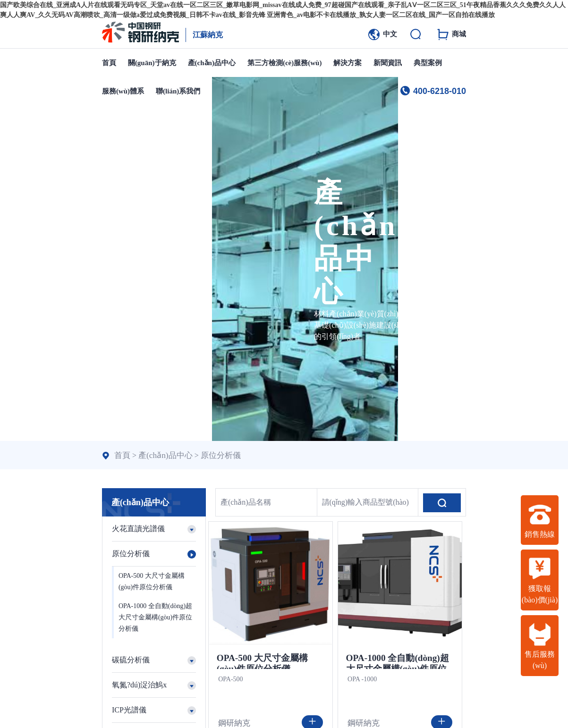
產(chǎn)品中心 (212, 63)
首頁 (109, 63)
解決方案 (347, 63)
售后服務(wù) (540, 645)
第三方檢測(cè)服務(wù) (284, 63)
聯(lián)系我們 (178, 91)
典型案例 (428, 63)
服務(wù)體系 (123, 91)
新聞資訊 (387, 63)
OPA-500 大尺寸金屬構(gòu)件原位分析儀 (152, 581)
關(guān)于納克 (152, 63)
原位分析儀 (215, 455)
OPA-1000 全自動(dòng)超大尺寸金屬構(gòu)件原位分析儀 (155, 617)
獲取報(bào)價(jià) (540, 580)
